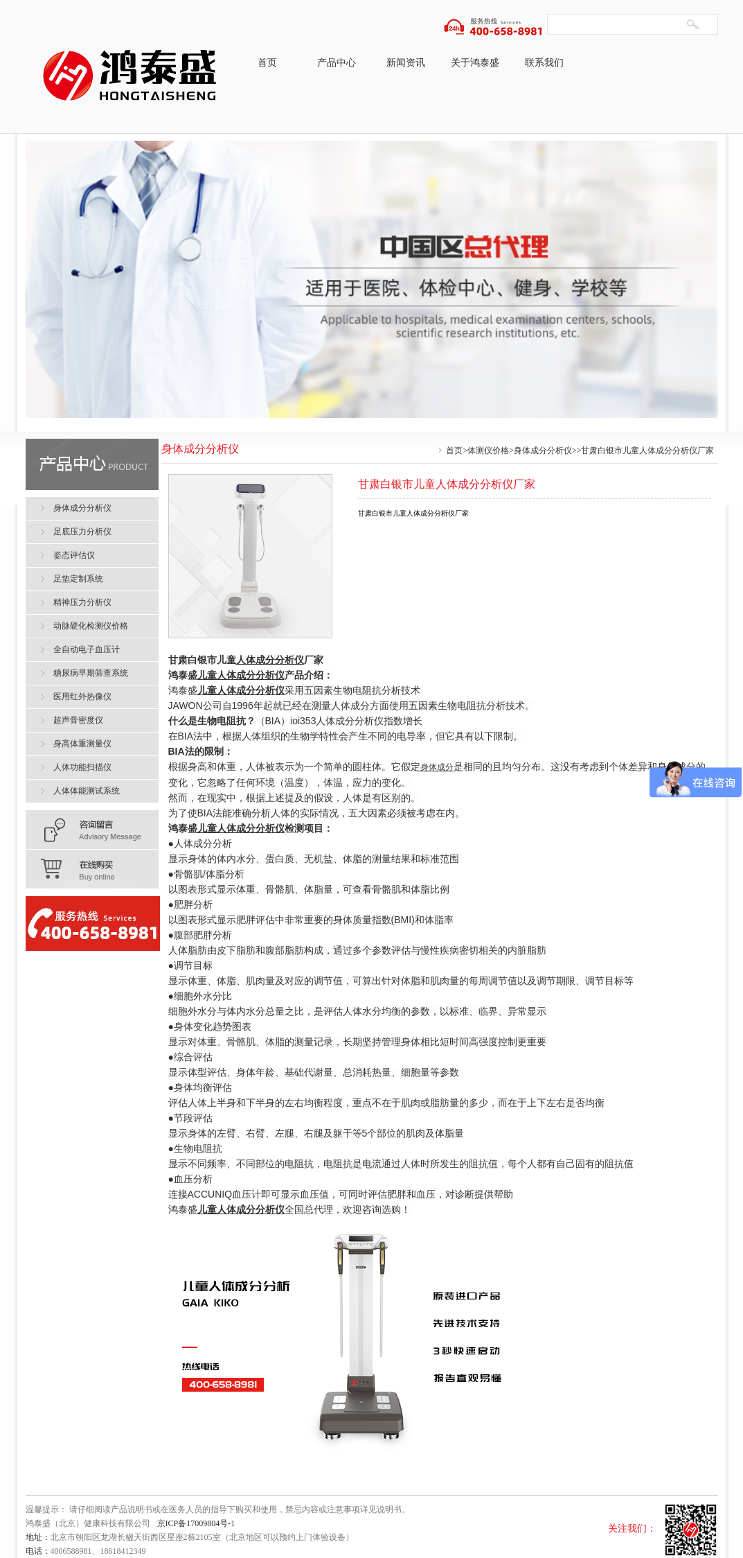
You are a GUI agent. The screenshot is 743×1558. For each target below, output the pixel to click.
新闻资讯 (405, 63)
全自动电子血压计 (86, 649)
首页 (267, 63)
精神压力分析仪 (82, 602)
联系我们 (544, 63)
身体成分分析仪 (543, 450)
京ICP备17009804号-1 (196, 1523)
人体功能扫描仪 (82, 767)
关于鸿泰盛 (475, 63)
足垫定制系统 (78, 579)
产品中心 (336, 63)
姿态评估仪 (74, 555)
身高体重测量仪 (82, 744)
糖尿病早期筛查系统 (90, 673)
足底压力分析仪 (82, 531)
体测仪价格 (488, 450)
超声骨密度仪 (78, 720)
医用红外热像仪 (82, 696)
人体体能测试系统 (86, 791)
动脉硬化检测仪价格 (90, 626)
